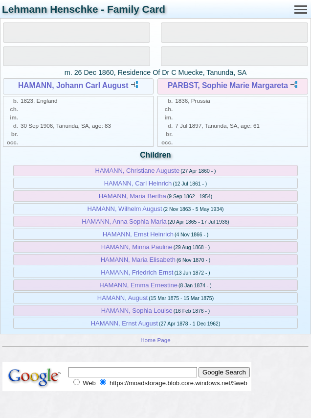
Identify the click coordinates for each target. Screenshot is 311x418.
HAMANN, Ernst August (124, 323)
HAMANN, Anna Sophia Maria (124, 221)
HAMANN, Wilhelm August (125, 208)
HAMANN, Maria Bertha (132, 196)
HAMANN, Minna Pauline (137, 247)
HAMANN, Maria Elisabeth (138, 259)
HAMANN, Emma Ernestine (138, 285)
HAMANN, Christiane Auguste (137, 170)
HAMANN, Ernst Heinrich (138, 234)
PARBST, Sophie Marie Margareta (228, 85)
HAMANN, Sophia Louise (137, 310)
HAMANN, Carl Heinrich (138, 183)
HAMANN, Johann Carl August (73, 85)
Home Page (155, 340)
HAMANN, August (122, 298)
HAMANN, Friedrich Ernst (137, 272)
